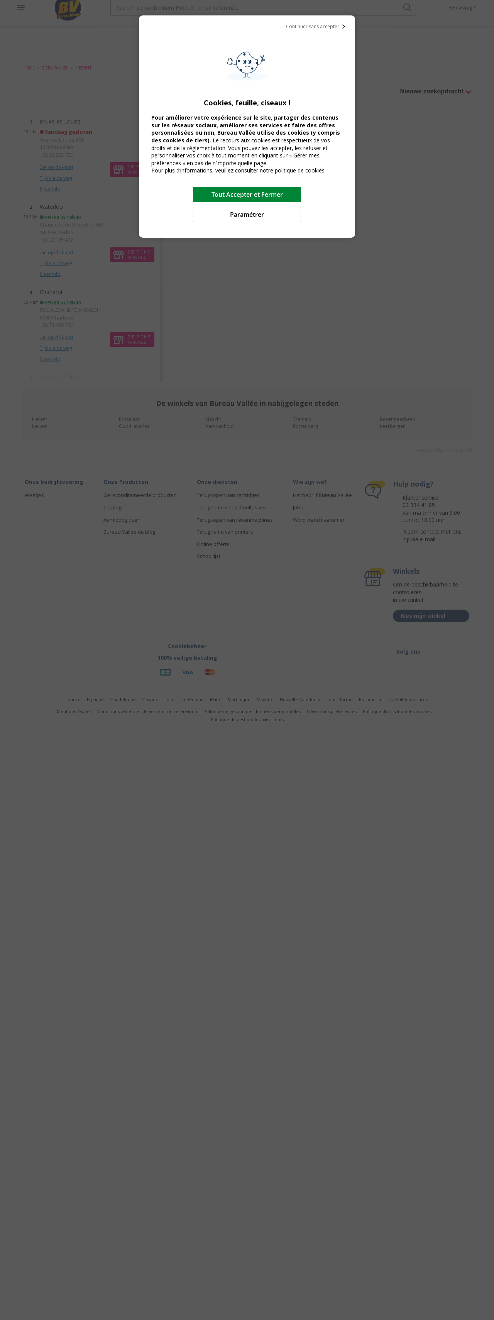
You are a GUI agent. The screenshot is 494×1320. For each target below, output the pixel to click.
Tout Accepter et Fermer (247, 194)
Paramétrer (247, 214)
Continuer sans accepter (317, 26)
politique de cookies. (300, 170)
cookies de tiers (185, 140)
